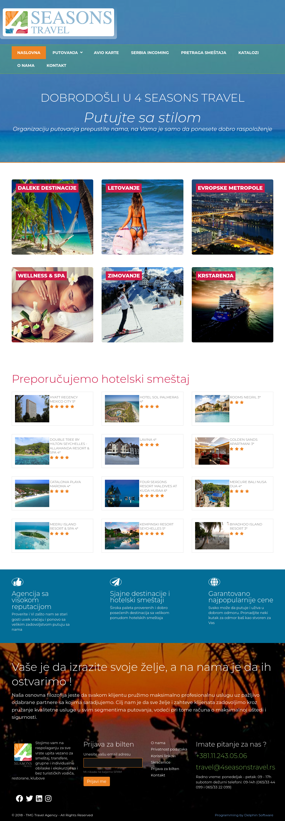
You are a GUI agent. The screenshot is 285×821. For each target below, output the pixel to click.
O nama (26, 65)
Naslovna (28, 52)
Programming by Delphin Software (244, 815)
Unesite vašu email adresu (107, 754)
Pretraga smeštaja (203, 52)
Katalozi (249, 52)
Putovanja (65, 52)
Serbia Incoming (150, 52)
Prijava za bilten (165, 768)
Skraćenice (160, 762)
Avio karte (106, 52)
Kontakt (56, 65)
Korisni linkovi (163, 756)
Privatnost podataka (169, 749)
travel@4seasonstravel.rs (235, 767)
